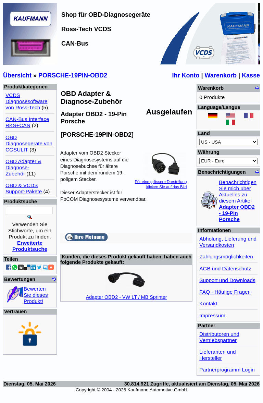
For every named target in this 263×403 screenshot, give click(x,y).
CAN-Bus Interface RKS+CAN (27, 122)
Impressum (212, 315)
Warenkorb (221, 75)
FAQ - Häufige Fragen (225, 292)
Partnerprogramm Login (227, 370)
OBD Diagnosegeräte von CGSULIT (28, 143)
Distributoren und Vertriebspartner (219, 337)
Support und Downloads (227, 280)
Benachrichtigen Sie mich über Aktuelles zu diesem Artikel (237, 200)
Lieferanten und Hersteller (217, 355)
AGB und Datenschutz (225, 268)
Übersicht (17, 75)
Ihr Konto (186, 75)
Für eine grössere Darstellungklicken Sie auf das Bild (161, 181)
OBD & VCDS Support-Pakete (23, 188)
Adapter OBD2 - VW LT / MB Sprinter (126, 297)
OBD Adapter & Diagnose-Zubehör (23, 167)
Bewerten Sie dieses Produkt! (36, 295)
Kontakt (208, 303)
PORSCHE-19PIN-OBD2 (72, 75)
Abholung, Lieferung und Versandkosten (227, 242)
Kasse (251, 75)
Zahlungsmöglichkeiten (226, 256)
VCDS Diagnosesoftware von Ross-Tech (26, 101)
